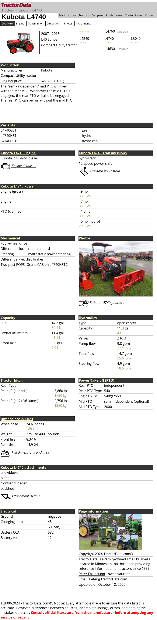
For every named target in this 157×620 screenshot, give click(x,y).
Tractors (7, 10)
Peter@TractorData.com (108, 579)
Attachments (83, 23)
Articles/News (114, 15)
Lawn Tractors (80, 15)
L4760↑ (116, 31)
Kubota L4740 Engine (18, 153)
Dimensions (54, 23)
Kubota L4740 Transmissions (103, 153)
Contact (149, 15)
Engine (20, 23)
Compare (97, 15)
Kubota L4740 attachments (23, 467)
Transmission (35, 23)
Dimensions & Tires (17, 419)
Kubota (23, 10)
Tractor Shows (133, 15)
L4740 (37, 10)
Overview (7, 23)
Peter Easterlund (92, 573)
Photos (68, 23)
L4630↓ (116, 48)
